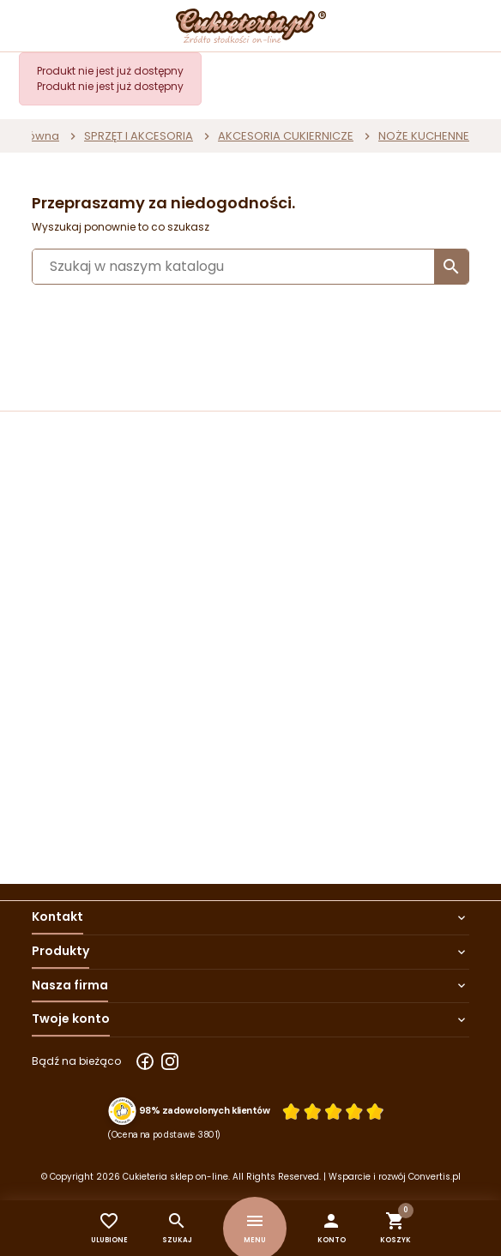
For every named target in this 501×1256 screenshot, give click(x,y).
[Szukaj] (250, 266)
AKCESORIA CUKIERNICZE (285, 136)
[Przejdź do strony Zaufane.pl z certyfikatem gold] (122, 1110)
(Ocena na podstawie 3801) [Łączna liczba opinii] (164, 1134)
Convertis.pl (434, 1176)
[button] (331, 1228)
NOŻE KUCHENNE (423, 136)
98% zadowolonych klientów (204, 1111)
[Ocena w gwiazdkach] (332, 1111)
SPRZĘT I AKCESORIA (138, 136)
